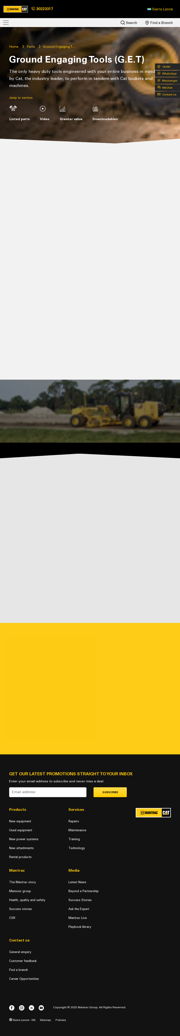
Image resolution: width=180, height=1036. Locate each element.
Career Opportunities (24, 979)
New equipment (20, 821)
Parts (31, 47)
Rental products (20, 857)
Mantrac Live (77, 918)
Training (74, 839)
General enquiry (20, 952)
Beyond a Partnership (83, 891)
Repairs (73, 821)
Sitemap (45, 1020)
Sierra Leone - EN (22, 1020)
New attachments (21, 848)
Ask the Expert (78, 909)
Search (129, 22)
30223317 (42, 9)
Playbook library (79, 927)
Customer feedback (23, 961)
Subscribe (110, 792)
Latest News (77, 882)
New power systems (23, 839)
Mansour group (20, 891)
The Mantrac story (22, 882)
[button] (160, 9)
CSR (12, 918)
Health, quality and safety (27, 900)
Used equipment (20, 830)
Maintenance (77, 830)
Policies (61, 1020)
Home (14, 47)
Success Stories (80, 900)
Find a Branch (159, 23)
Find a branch (18, 970)
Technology (76, 848)
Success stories (20, 909)
